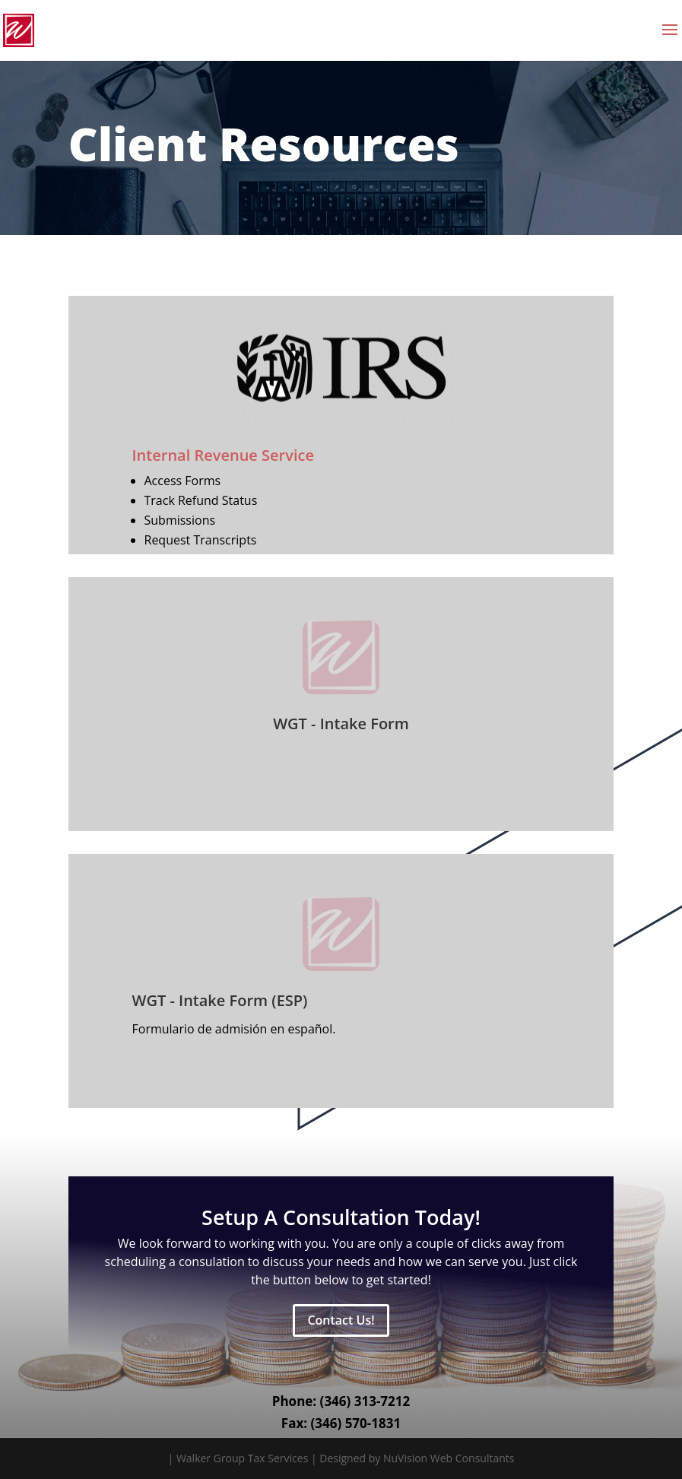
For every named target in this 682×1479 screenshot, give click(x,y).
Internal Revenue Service (223, 455)
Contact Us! (340, 1320)
